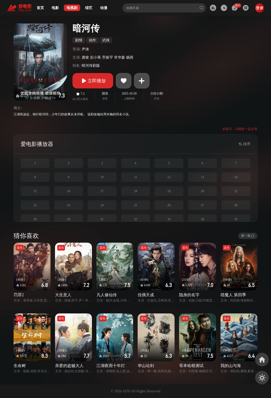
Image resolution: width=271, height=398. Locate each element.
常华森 (119, 57)
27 (202, 205)
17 (102, 191)
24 (102, 205)
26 (168, 205)
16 (68, 191)
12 (168, 177)
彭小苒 (95, 57)
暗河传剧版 (91, 65)
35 (235, 219)
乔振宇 (107, 57)
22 (35, 205)
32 (135, 219)
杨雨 (129, 57)
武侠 (106, 40)
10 (102, 177)
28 (235, 205)
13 (202, 177)
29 (35, 219)
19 (168, 191)
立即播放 (93, 81)
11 (135, 177)
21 (235, 191)
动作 (92, 40)
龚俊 (85, 57)
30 (68, 219)
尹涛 (85, 49)
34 (202, 219)
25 (135, 205)
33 (168, 219)
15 (35, 191)
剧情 (78, 40)
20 (202, 191)
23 (68, 205)
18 (135, 191)
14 (235, 177)
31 (102, 219)
